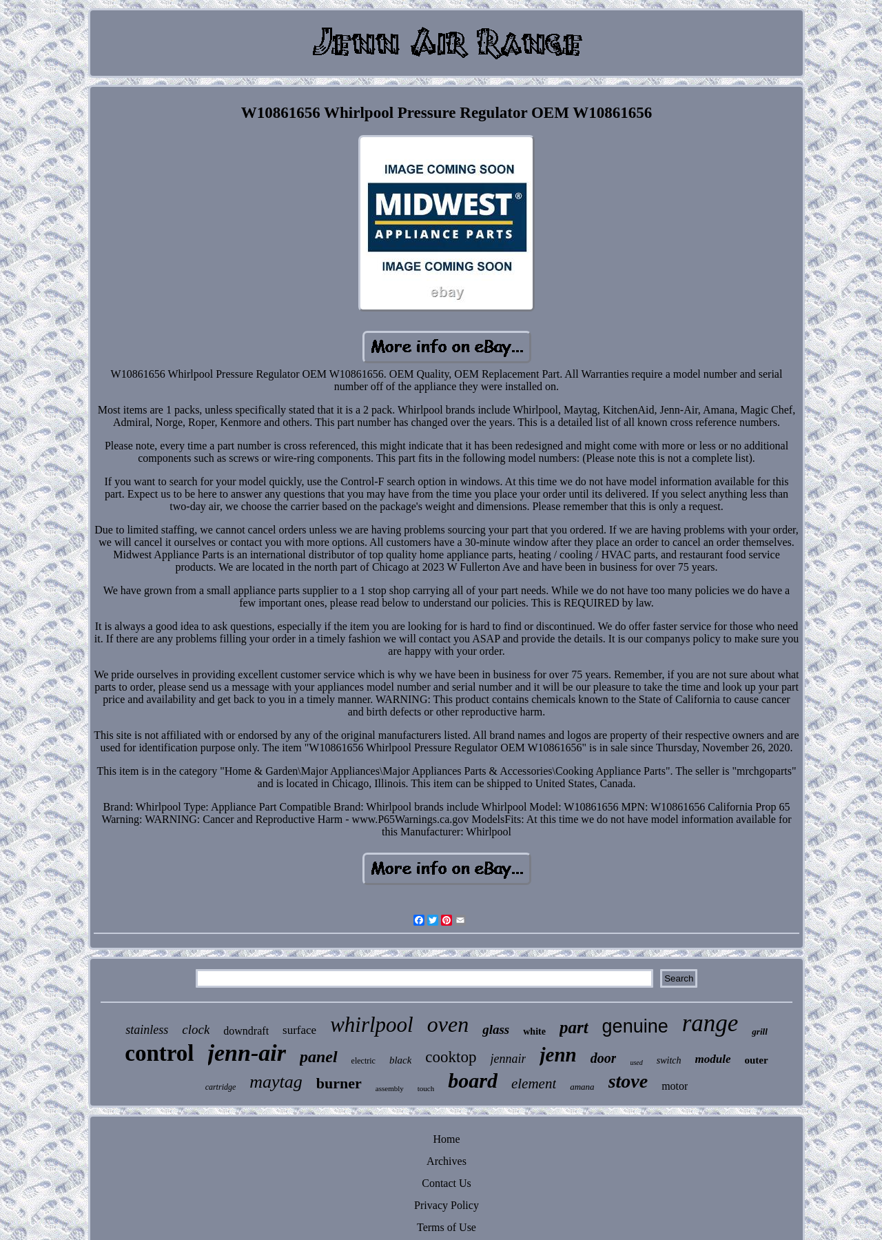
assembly (390, 1088)
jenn (558, 1055)
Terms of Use (446, 1227)
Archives (446, 1161)
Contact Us (446, 1183)
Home (446, 1139)
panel (319, 1057)
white (534, 1031)
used (636, 1062)
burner (339, 1083)
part (574, 1027)
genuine (635, 1026)
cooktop (450, 1057)
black (400, 1060)
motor (675, 1086)
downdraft (246, 1031)
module (713, 1059)
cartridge (220, 1087)
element (533, 1083)
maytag (275, 1082)
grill (759, 1031)
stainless (146, 1030)
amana (582, 1086)
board (473, 1080)
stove (628, 1081)
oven (448, 1024)
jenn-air (247, 1053)
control (159, 1053)
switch (669, 1060)
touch (426, 1088)
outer (756, 1060)
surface (299, 1030)
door (604, 1058)
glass (495, 1029)
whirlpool (371, 1025)
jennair (508, 1059)
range (710, 1023)
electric (363, 1061)
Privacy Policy (446, 1205)
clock (195, 1029)
